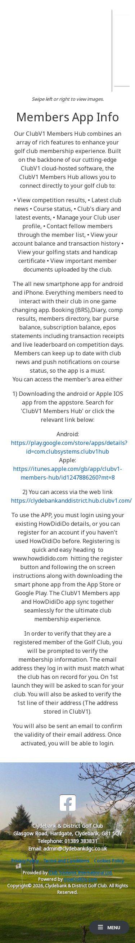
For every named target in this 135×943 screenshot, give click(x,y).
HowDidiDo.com (80, 879)
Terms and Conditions (66, 861)
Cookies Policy (109, 861)
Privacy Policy (25, 861)
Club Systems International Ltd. (81, 873)
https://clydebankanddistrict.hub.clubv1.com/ (71, 501)
